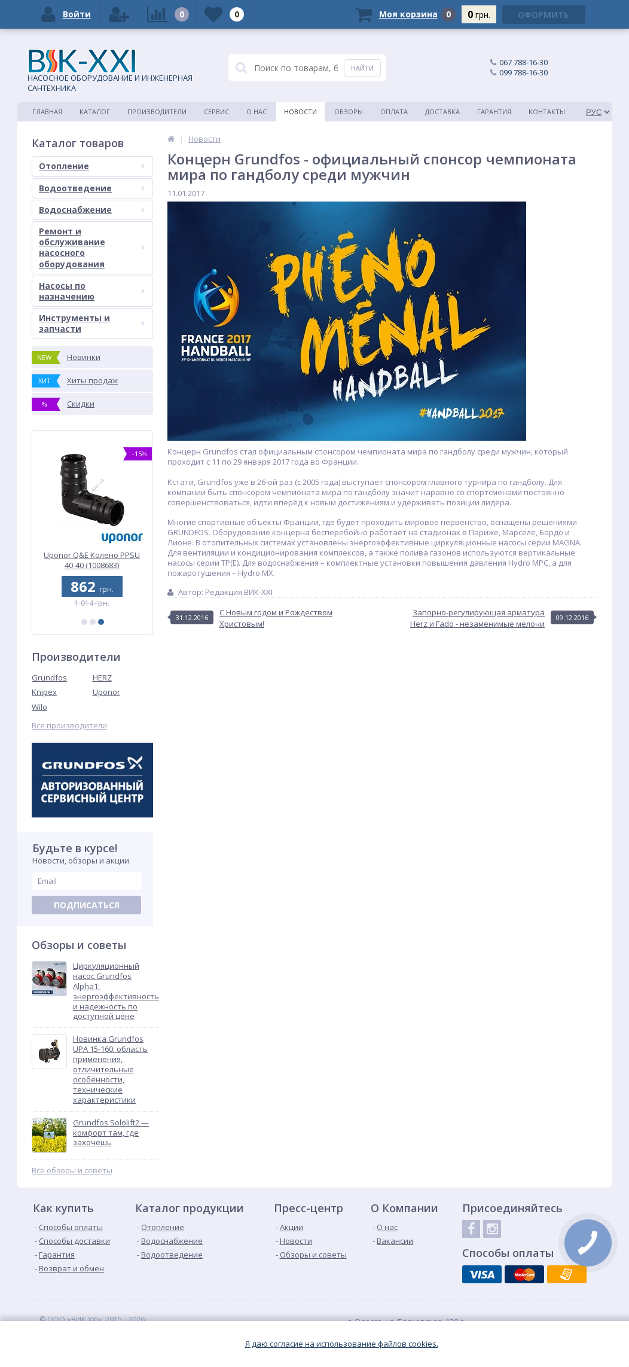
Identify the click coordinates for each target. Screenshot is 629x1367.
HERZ (102, 677)
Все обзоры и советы (72, 1170)
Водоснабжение (92, 209)
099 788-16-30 (523, 72)
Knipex (44, 691)
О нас (256, 111)
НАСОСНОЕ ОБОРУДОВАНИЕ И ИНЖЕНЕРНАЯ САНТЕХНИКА (110, 71)
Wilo (39, 706)
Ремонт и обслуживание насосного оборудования (92, 247)
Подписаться (87, 905)
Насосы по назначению (92, 291)
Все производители (69, 726)
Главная (47, 111)
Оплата (394, 111)
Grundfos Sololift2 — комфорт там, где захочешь (111, 1133)
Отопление (92, 166)
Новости (300, 111)
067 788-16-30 (523, 62)
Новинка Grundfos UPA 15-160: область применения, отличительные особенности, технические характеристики (110, 1069)
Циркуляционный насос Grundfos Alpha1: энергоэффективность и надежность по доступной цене (116, 991)
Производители (157, 111)
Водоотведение (92, 188)
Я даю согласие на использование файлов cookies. (341, 1344)
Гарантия (494, 111)
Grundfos (49, 677)
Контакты (547, 111)
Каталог (95, 111)
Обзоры (348, 111)
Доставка (442, 111)
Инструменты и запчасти (92, 323)
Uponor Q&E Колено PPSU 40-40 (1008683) (92, 560)
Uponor (106, 691)
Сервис (216, 111)
